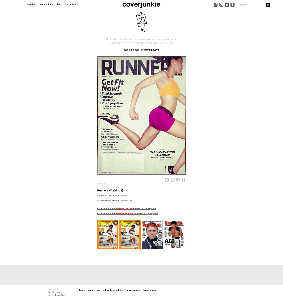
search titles (46, 4)
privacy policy (133, 290)
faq (58, 4)
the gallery (70, 4)
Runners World (119, 195)
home (82, 290)
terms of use (149, 290)
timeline (31, 4)
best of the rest (131, 49)
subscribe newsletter (113, 290)
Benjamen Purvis (150, 49)
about (90, 290)
